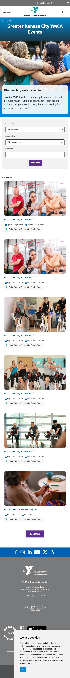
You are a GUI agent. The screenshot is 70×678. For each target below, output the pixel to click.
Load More (35, 534)
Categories (10, 136)
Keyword (9, 149)
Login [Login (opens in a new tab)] (42, 3)
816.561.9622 (29, 596)
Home (3, 20)
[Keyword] (35, 154)
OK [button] (23, 669)
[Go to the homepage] (35, 10)
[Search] (57, 2)
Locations (9, 124)
